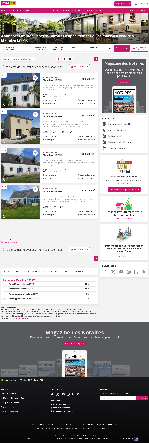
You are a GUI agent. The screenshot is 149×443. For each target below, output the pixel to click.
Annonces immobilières (11, 10)
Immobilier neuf (32, 10)
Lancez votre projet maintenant (124, 189)
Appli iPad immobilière (61, 408)
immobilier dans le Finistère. (20, 318)
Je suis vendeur (122, 4)
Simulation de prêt (113, 148)
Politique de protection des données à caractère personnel (58, 429)
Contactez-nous (72, 424)
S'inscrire (142, 398)
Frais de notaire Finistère (116, 142)
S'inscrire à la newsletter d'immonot (114, 393)
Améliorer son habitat (86, 103)
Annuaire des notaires (72, 10)
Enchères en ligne (51, 10)
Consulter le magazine (74, 343)
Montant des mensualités (117, 124)
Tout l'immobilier (37, 424)
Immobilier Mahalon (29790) (19, 280)
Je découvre (124, 256)
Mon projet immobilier (138, 10)
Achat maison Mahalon (9, 242)
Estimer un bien (8, 393)
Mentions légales (105, 429)
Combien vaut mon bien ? (124, 218)
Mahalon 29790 (37, 380)
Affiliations (101, 424)
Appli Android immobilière (62, 411)
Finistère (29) (25, 380)
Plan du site (112, 424)
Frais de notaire (112, 136)
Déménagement (49, 103)
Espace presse (88, 424)
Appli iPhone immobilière (62, 404)
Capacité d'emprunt (114, 130)
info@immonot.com (98, 436)
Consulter (124, 82)
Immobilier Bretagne (12, 380)
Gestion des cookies (89, 429)
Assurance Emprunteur (86, 100)
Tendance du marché (96, 10)
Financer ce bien (49, 100)
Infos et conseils (117, 10)
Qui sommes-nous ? (55, 424)
